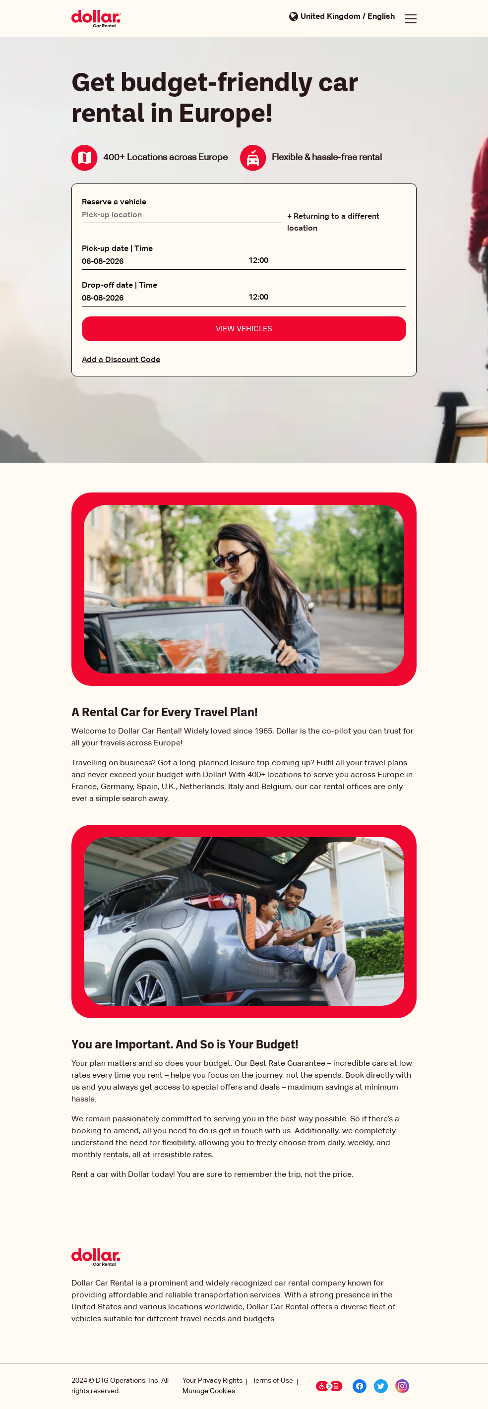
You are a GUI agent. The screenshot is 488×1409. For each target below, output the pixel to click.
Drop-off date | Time (119, 286)
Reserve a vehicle (114, 202)
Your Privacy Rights (213, 1380)
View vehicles (244, 329)
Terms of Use (272, 1380)
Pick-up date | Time (117, 249)
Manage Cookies (209, 1391)
